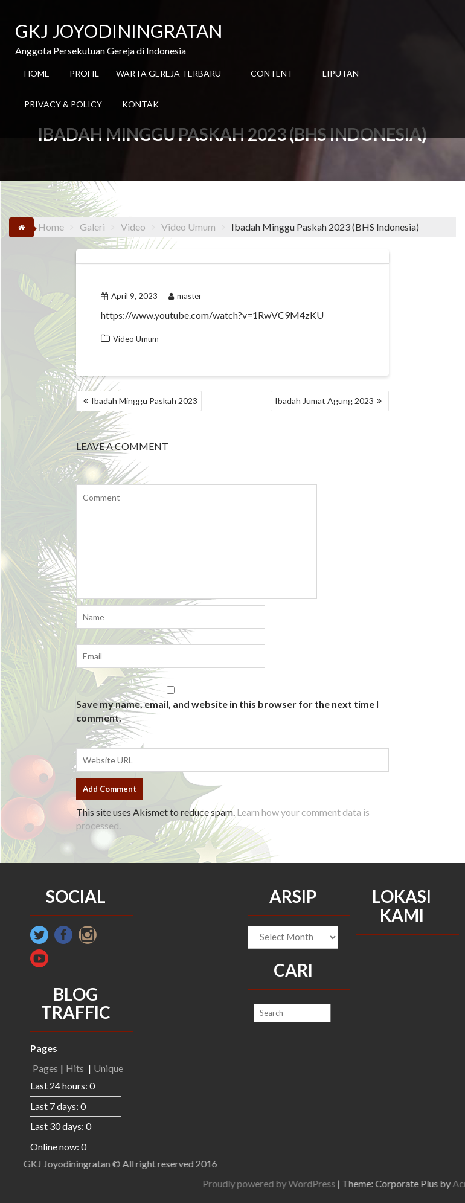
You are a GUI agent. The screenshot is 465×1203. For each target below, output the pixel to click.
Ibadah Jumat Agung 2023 (324, 401)
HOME (37, 73)
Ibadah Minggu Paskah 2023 (144, 401)
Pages (45, 1068)
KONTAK (140, 104)
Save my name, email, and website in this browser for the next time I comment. (227, 710)
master (185, 296)
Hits (76, 1068)
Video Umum (136, 339)
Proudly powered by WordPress (392, 1183)
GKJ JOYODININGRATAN (118, 31)
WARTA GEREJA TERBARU (168, 73)
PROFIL (84, 73)
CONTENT (272, 73)
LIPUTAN (340, 73)
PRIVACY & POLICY (63, 104)
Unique (108, 1068)
